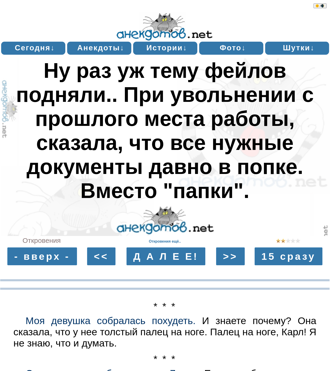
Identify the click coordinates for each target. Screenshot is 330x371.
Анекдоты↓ (100, 47)
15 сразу (288, 256)
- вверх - (42, 256)
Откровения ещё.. (165, 241)
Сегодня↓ (35, 47)
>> (230, 256)
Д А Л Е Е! (165, 256)
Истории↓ (166, 47)
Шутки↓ (299, 47)
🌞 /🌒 (320, 6)
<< (101, 256)
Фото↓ (233, 47)
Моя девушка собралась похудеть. (110, 320)
